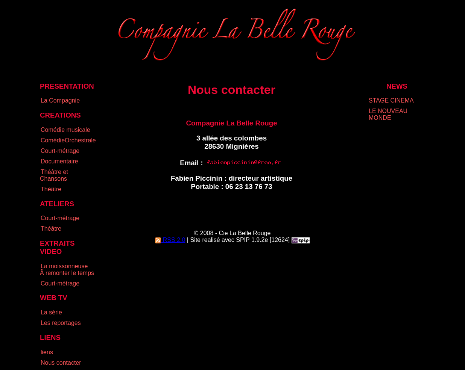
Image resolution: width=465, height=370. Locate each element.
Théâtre (51, 189)
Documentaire (59, 161)
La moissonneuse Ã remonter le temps (67, 269)
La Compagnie (60, 100)
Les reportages (61, 323)
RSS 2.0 (170, 240)
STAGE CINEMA (391, 100)
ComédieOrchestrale (68, 140)
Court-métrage (60, 151)
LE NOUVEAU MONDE (388, 114)
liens (47, 352)
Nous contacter (61, 362)
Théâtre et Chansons (54, 175)
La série (51, 312)
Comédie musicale (65, 130)
